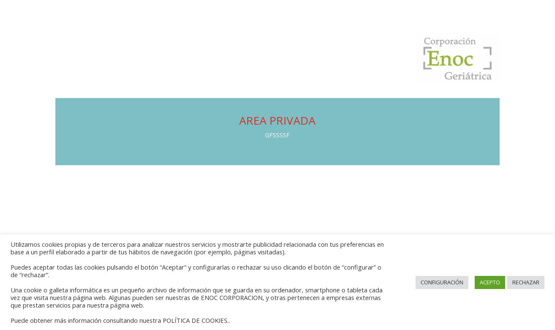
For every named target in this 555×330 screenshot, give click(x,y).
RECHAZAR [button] (525, 282)
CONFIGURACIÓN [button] (442, 282)
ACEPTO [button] (490, 282)
